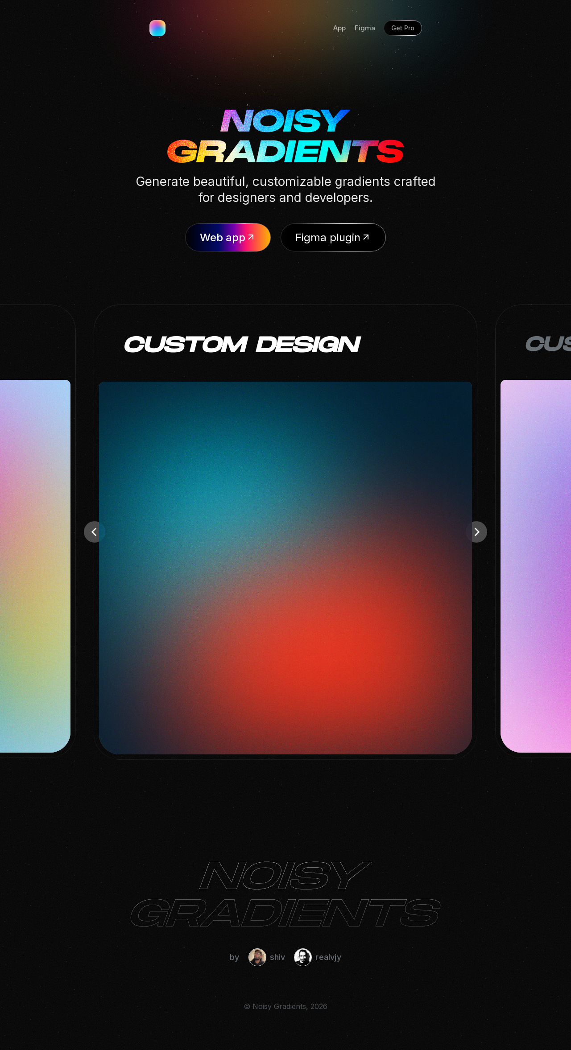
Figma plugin (333, 237)
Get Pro (402, 28)
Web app (228, 237)
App (339, 28)
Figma (365, 28)
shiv (267, 957)
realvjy (317, 957)
